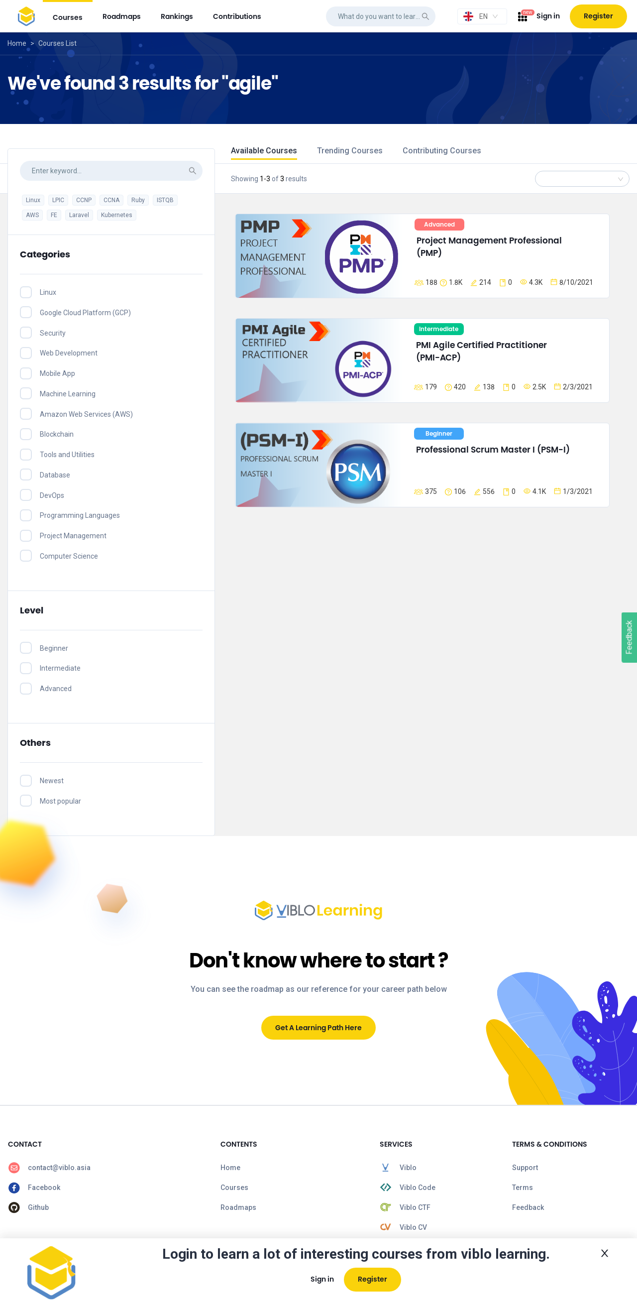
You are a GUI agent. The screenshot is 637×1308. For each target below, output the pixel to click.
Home (16, 43)
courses (68, 17)
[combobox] (482, 16)
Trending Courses (350, 150)
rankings (177, 16)
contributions (237, 16)
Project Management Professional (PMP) (490, 247)
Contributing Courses (442, 150)
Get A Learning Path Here (318, 1028)
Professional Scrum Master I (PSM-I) (493, 450)
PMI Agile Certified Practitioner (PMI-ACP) (482, 351)
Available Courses (264, 150)
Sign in (548, 16)
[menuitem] (68, 16)
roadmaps (122, 16)
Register (598, 16)
